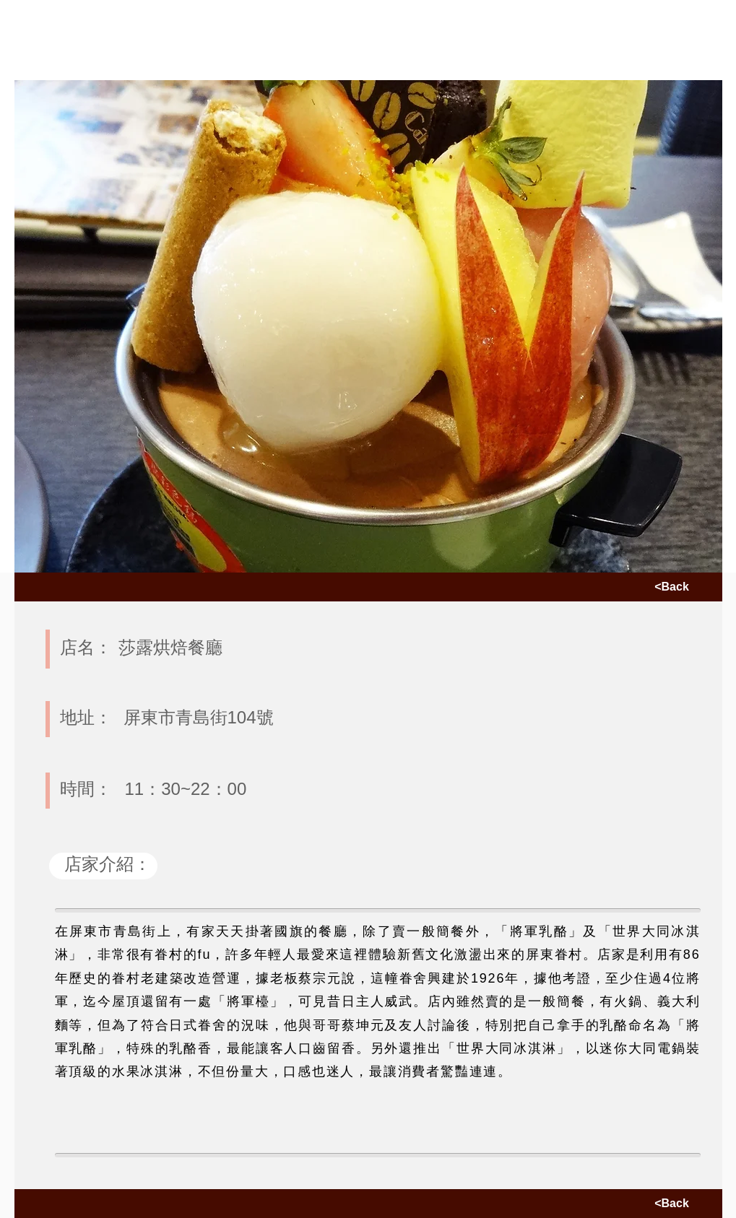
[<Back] (672, 587)
